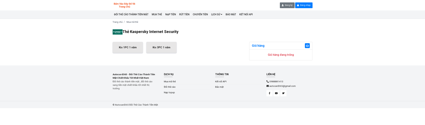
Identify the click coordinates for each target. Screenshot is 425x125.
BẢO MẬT (231, 14)
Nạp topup (169, 92)
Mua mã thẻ (132, 22)
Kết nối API (220, 81)
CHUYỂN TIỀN (200, 14)
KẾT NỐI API (246, 14)
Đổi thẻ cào (170, 86)
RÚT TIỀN (184, 14)
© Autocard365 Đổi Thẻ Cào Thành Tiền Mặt (135, 104)
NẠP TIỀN (170, 14)
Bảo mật (219, 86)
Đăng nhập (303, 5)
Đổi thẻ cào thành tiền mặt (131, 14)
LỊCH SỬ (216, 14)
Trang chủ (118, 22)
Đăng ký (287, 5)
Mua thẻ (157, 14)
